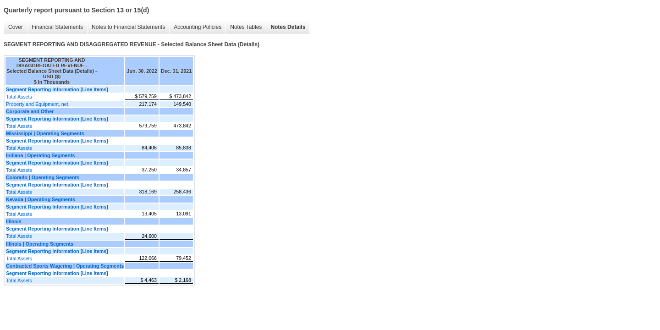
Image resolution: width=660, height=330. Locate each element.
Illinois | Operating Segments (39, 244)
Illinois (14, 221)
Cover (15, 27)
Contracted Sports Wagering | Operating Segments (65, 266)
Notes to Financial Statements (128, 27)
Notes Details (287, 27)
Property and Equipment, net (37, 104)
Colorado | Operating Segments (42, 177)
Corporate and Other (30, 111)
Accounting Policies (197, 27)
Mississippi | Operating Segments (45, 133)
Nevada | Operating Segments (40, 199)
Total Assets (19, 96)
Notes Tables (246, 27)
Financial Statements (57, 27)
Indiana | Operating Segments (40, 155)
